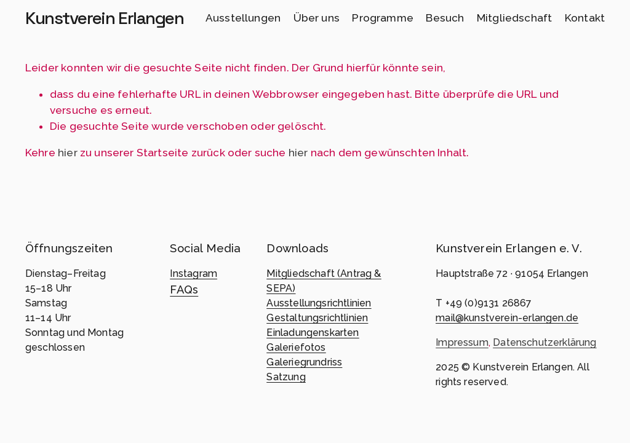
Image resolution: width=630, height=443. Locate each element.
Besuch (445, 18)
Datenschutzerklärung (544, 342)
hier (68, 152)
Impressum (462, 342)
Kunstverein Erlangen (104, 18)
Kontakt (585, 18)
